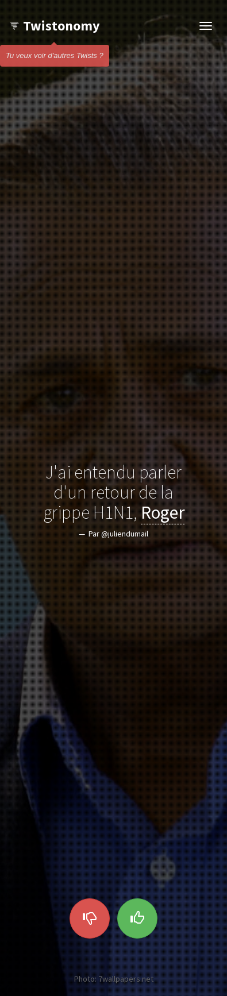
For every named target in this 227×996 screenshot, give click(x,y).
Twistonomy (54, 25)
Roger (162, 511)
